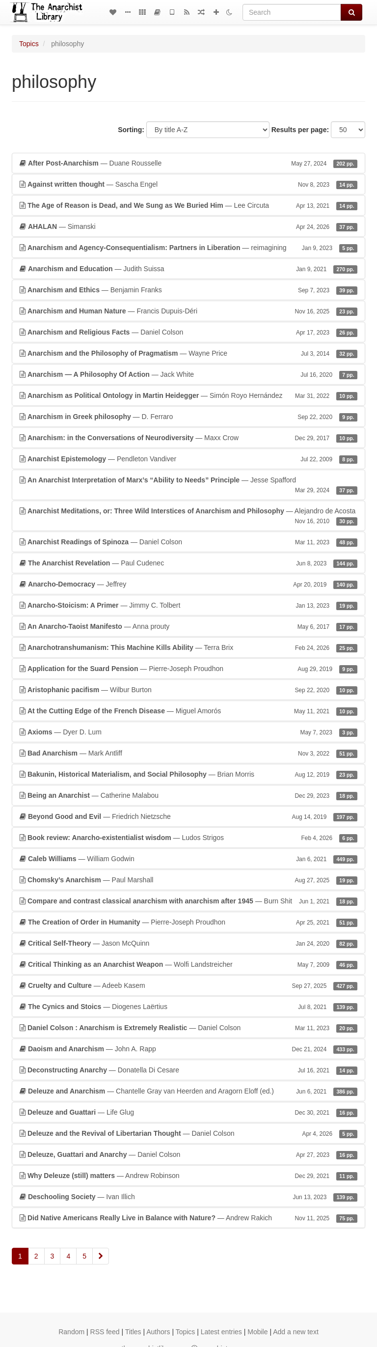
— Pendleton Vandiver (188, 459)
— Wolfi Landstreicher (188, 964)
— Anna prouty (188, 626)
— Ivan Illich (188, 1197)
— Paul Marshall (188, 880)
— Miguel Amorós (188, 711)
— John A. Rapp (188, 1049)
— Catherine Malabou (188, 795)
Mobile (257, 1332)
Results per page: (300, 130)
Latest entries (221, 1332)
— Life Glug (188, 1112)
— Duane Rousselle (188, 163)
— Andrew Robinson (188, 1175)
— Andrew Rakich (188, 1218)
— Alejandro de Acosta (188, 516)
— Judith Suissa (188, 269)
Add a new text (296, 1332)
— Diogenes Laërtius (188, 1006)
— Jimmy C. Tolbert (188, 605)
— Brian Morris (188, 774)
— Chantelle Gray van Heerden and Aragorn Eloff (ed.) (188, 1091)
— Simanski (188, 226)
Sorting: (131, 130)
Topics (29, 44)
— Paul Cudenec (188, 563)
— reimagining (188, 248)
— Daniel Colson (188, 332)
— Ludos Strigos (188, 837)
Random (71, 1332)
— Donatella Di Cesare (188, 1070)
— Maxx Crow (188, 438)
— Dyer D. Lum (188, 732)
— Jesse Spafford (188, 485)
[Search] (291, 12)
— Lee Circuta (188, 205)
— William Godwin (188, 859)
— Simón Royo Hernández (188, 395)
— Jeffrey (188, 584)
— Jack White (188, 374)
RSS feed (105, 1332)
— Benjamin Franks (188, 290)
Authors (158, 1332)
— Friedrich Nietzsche (188, 816)
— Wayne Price (188, 353)
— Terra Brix (188, 647)
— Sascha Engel (188, 184)
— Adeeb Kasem (188, 985)
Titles (133, 1332)
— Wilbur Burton (188, 690)
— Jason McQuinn (188, 943)
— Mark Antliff (188, 753)
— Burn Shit (188, 901)
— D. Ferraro (188, 416)
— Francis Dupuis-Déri (188, 311)
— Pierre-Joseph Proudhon (188, 669)
